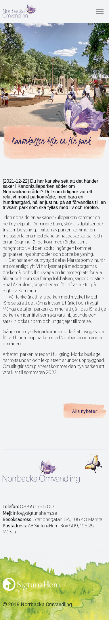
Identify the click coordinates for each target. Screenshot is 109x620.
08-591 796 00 (37, 506)
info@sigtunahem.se (35, 513)
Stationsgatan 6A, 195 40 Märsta (67, 519)
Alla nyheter (84, 411)
